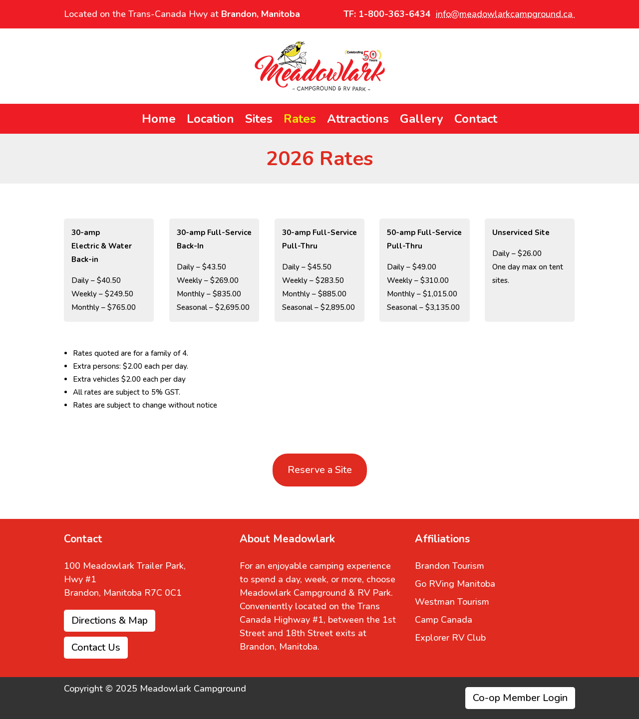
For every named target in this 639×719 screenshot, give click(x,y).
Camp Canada (443, 620)
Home (159, 120)
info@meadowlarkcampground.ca (505, 14)
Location (210, 120)
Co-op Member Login (520, 698)
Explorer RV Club (450, 638)
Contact (475, 120)
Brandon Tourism (449, 566)
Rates (300, 120)
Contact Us (95, 647)
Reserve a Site (320, 470)
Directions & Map (109, 620)
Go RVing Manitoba (455, 584)
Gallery (421, 120)
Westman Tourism (452, 602)
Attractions (358, 120)
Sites (259, 120)
